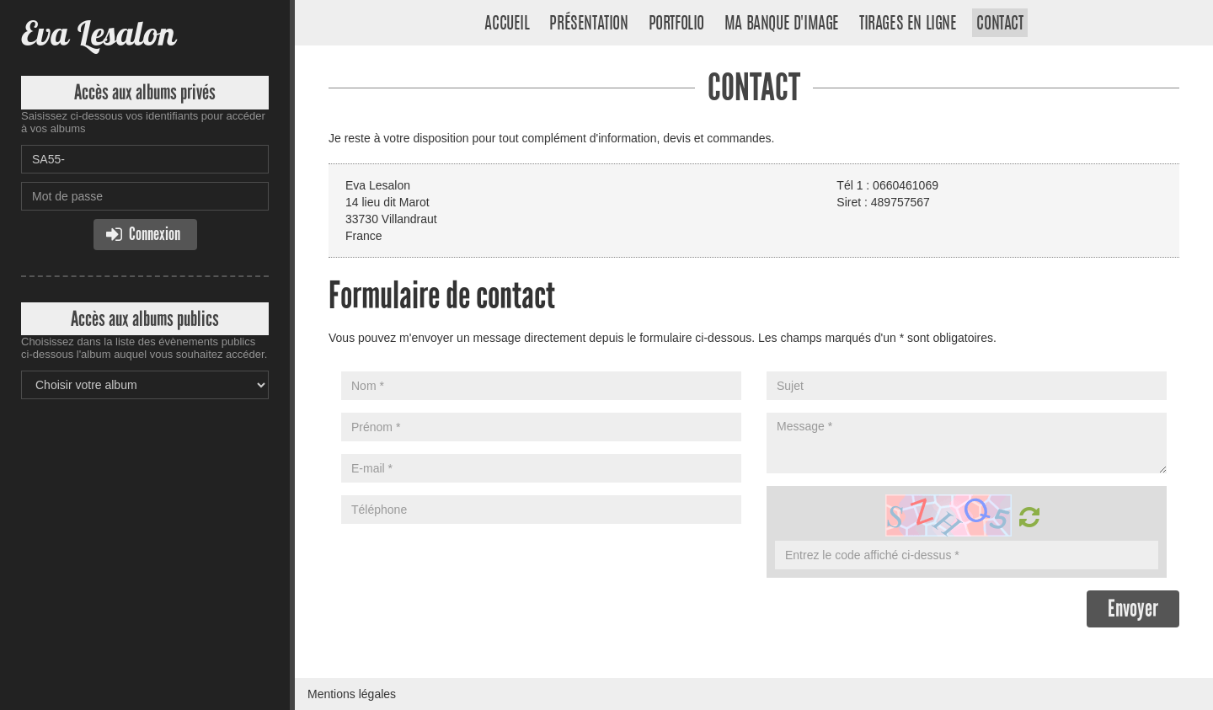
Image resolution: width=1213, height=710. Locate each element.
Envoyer (1133, 608)
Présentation (588, 24)
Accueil (506, 24)
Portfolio (676, 24)
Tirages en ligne (908, 24)
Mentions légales (351, 694)
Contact (999, 24)
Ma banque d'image (781, 24)
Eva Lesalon (98, 33)
